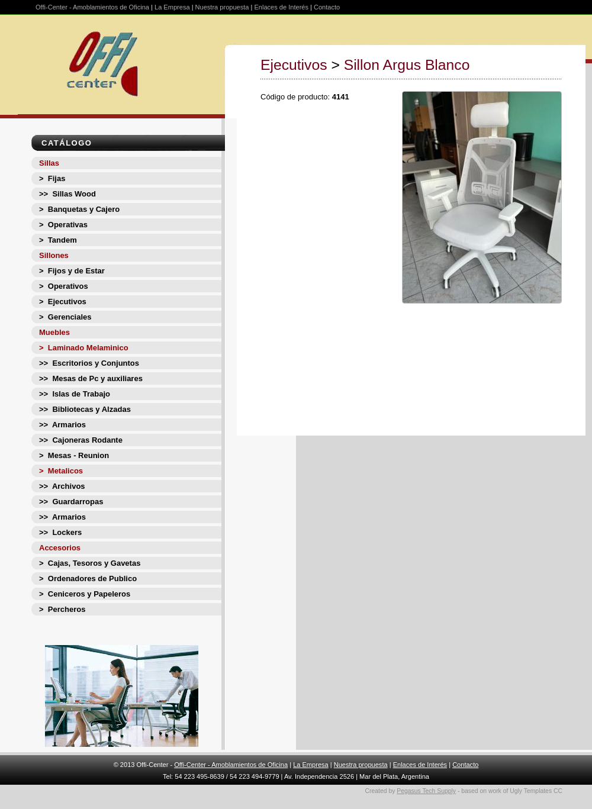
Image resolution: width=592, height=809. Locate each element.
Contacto (327, 7)
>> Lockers (60, 532)
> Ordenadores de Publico (88, 578)
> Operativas (63, 224)
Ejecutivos (293, 65)
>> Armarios (62, 424)
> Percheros (62, 609)
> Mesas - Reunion (74, 455)
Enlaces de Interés (281, 7)
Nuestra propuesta (222, 7)
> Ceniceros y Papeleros (84, 593)
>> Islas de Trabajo (74, 393)
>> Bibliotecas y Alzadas (85, 409)
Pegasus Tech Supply (426, 791)
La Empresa (172, 7)
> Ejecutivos (62, 301)
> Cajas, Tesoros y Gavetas (89, 563)
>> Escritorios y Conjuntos (89, 363)
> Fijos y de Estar (72, 270)
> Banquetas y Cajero (79, 209)
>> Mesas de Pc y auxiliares (91, 378)
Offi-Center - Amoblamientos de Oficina (92, 7)
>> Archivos (62, 486)
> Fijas (52, 178)
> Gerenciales (65, 316)
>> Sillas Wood (67, 193)
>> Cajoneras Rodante (81, 440)
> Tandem (58, 240)
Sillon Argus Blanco (407, 65)
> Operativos (63, 286)
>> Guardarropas (71, 501)
